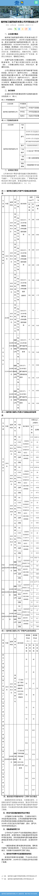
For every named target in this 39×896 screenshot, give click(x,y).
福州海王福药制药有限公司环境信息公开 (21, 879)
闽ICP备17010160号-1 (19, 893)
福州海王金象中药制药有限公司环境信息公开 (22, 876)
